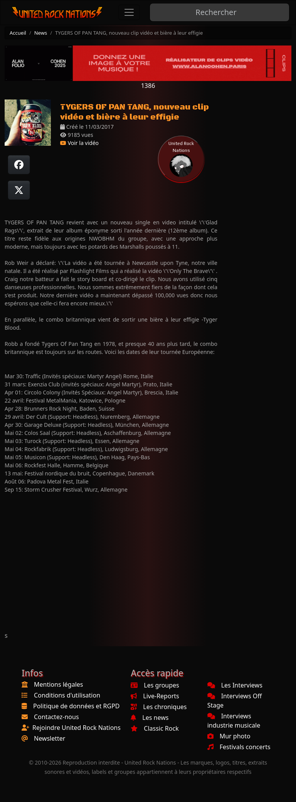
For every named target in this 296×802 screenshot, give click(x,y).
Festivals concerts (239, 747)
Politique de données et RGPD (76, 706)
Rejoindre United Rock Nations (76, 727)
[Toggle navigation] (129, 12)
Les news (149, 717)
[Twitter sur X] (19, 190)
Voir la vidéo (79, 143)
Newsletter (49, 738)
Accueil (18, 32)
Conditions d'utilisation (67, 695)
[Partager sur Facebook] (19, 164)
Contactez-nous (56, 717)
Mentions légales (58, 684)
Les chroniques (159, 707)
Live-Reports (155, 696)
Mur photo (229, 736)
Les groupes (155, 685)
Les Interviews (234, 685)
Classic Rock (154, 728)
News (40, 32)
